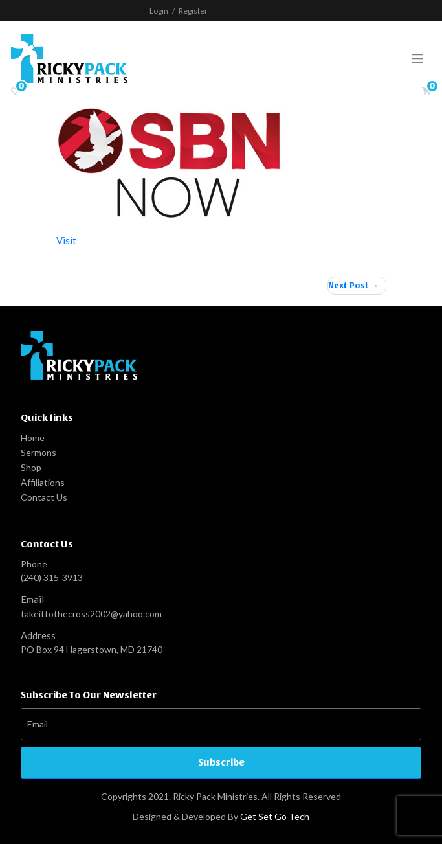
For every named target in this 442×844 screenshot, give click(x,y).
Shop (31, 467)
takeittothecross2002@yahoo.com (91, 613)
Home (33, 437)
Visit (66, 240)
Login (158, 11)
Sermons (38, 452)
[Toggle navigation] (417, 58)
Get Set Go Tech (274, 816)
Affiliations (43, 482)
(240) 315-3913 (52, 577)
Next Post (348, 285)
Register (193, 11)
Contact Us (44, 497)
